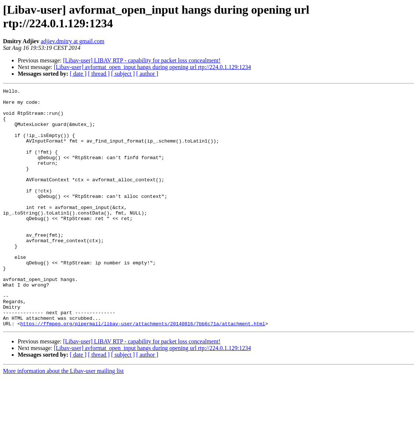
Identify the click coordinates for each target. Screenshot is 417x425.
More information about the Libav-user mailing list (63, 418)
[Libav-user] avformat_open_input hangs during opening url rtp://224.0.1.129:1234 (152, 67)
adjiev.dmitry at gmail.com (72, 41)
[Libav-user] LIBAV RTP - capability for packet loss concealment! (142, 60)
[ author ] (147, 74)
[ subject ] (123, 74)
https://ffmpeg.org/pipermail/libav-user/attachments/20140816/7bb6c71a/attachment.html (142, 371)
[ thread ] (99, 74)
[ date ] (78, 74)
